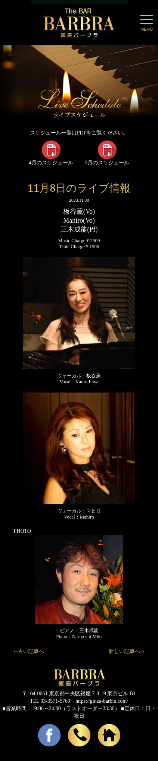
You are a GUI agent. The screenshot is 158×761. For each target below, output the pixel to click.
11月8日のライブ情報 (79, 187)
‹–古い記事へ (29, 651)
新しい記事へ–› (127, 651)
